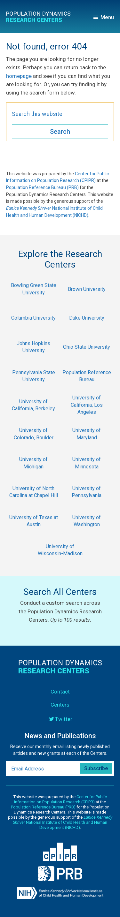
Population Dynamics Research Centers (40, 17)
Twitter (63, 719)
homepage (19, 76)
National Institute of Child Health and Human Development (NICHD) (62, 822)
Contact (60, 691)
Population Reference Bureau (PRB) (42, 187)
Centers (60, 704)
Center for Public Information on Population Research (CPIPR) (60, 799)
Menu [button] (107, 17)
